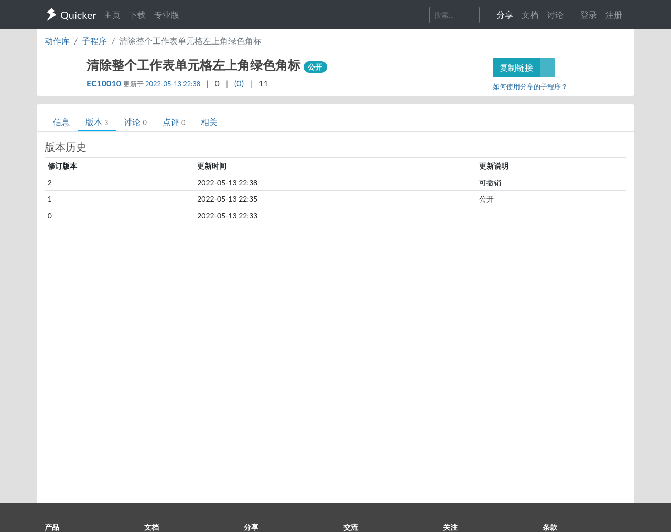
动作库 (57, 41)
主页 (112, 14)
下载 (137, 14)
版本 (96, 122)
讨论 (135, 122)
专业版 (166, 14)
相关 (209, 122)
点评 (174, 122)
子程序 (94, 41)
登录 (588, 14)
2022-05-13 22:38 (172, 84)
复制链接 (516, 67)
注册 (613, 14)
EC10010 (104, 83)
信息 (61, 122)
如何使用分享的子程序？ (530, 86)
